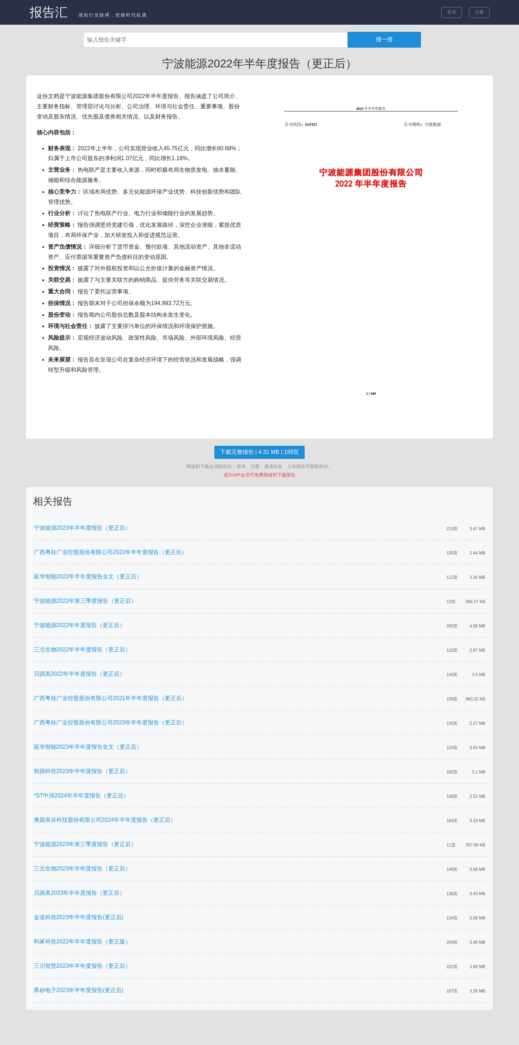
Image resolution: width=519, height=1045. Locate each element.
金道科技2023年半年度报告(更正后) (78, 917)
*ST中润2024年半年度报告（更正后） (81, 795)
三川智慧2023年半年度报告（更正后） (82, 966)
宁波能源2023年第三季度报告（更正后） (85, 844)
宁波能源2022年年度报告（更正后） (80, 625)
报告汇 (49, 12)
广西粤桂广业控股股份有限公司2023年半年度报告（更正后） (111, 722)
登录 (451, 12)
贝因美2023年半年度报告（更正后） (80, 893)
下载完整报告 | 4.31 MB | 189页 (259, 452)
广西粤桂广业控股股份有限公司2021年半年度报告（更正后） (111, 698)
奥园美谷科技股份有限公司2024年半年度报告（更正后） (105, 820)
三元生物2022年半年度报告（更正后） (82, 649)
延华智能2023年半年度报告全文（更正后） (88, 747)
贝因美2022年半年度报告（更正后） (80, 674)
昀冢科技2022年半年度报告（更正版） (82, 941)
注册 (479, 12)
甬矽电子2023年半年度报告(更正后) (78, 990)
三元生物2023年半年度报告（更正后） (82, 868)
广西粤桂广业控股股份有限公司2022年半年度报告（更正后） (111, 552)
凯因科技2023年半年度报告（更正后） (82, 771)
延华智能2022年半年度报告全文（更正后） (88, 576)
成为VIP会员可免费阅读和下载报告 (259, 475)
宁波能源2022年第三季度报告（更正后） (85, 601)
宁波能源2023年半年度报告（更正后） (82, 528)
